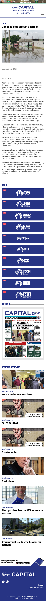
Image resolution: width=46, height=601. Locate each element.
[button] (42, 14)
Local (4, 23)
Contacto (41, 585)
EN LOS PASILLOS (10, 423)
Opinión (4, 420)
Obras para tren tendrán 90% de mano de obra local (22, 511)
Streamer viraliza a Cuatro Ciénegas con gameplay (21, 543)
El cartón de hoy (9, 452)
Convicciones (8, 481)
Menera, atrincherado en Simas (17, 394)
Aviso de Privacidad (36, 588)
